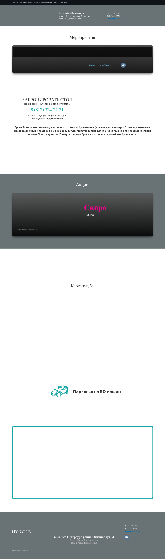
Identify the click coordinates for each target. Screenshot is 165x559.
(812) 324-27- (46, 109)
